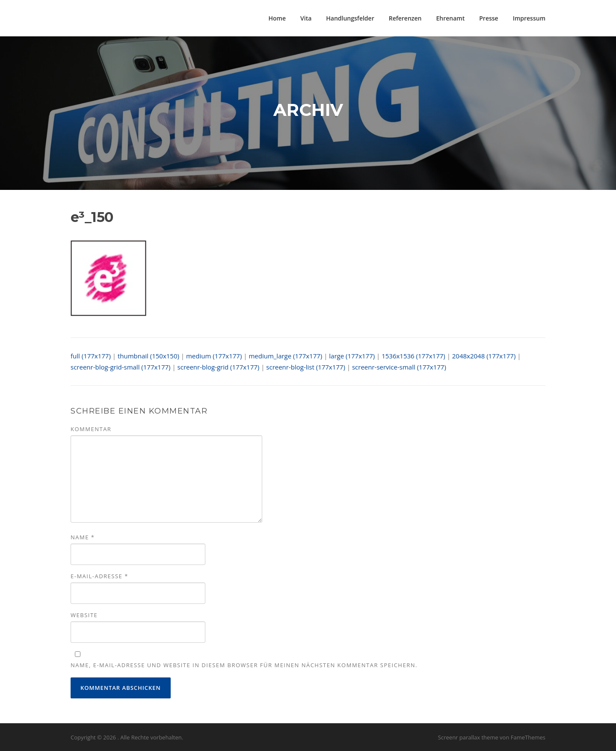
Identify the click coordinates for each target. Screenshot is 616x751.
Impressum (529, 18)
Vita (305, 18)
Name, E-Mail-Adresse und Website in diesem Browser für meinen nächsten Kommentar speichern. (244, 665)
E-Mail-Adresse (99, 576)
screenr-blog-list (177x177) (305, 367)
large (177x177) (352, 356)
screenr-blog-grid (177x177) (219, 367)
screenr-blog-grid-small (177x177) (121, 367)
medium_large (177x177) (285, 356)
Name (83, 537)
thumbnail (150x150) (148, 356)
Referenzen (405, 18)
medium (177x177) (214, 356)
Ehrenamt (450, 18)
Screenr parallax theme (468, 737)
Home (277, 18)
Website (84, 615)
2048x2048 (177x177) (484, 356)
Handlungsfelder (350, 18)
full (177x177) (91, 356)
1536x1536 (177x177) (413, 356)
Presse (488, 18)
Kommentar (91, 429)
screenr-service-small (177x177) (399, 367)
